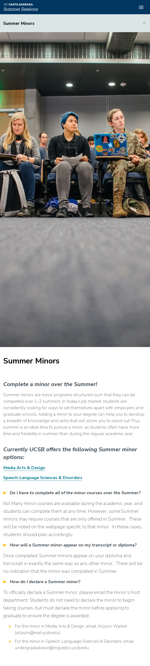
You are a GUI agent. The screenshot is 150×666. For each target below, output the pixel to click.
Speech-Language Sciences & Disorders (42, 478)
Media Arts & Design (24, 468)
